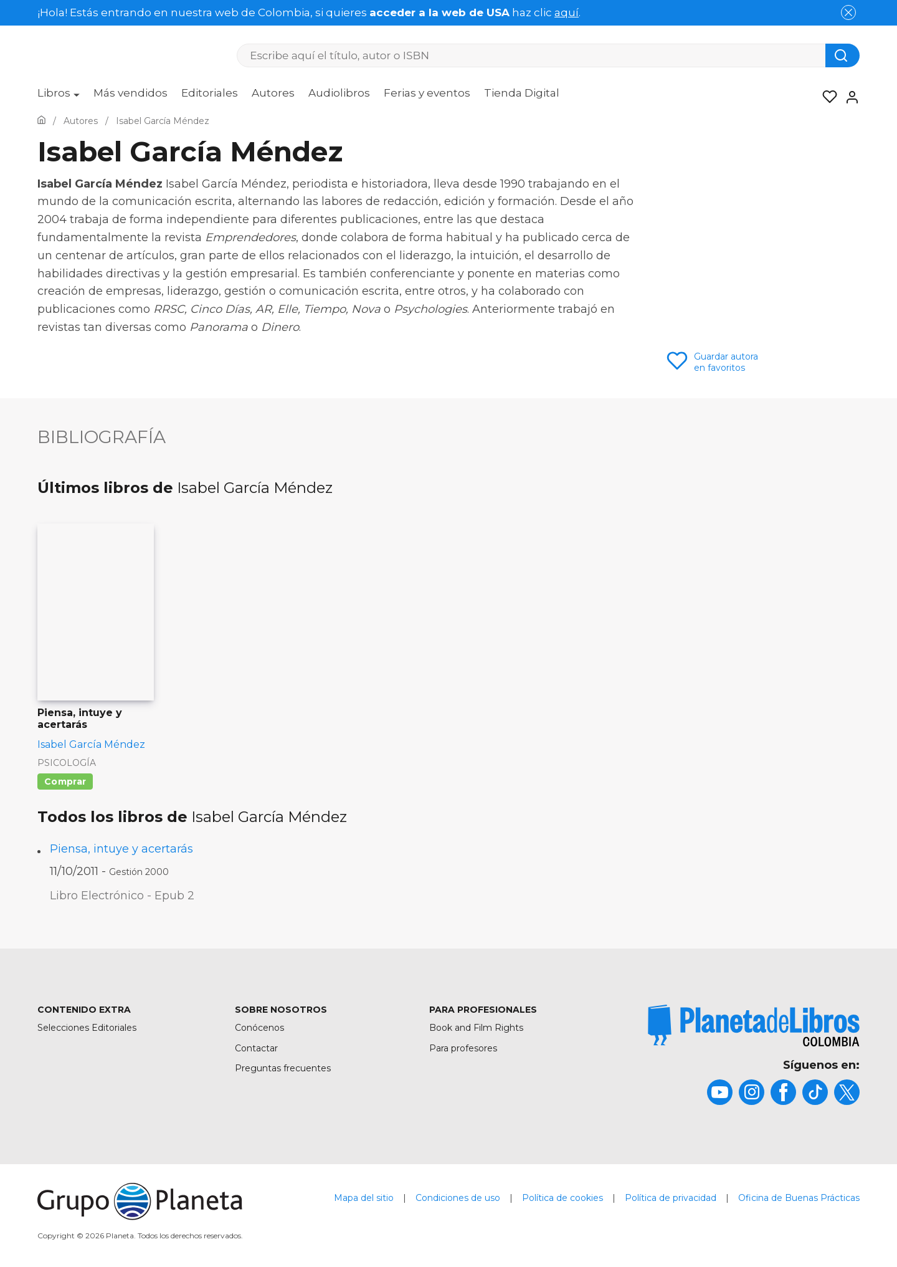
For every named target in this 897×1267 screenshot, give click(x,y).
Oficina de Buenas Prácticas (799, 1197)
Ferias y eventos (427, 93)
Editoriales (209, 93)
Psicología (66, 762)
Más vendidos (130, 93)
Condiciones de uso (457, 1197)
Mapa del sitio (364, 1197)
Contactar (256, 1048)
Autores (273, 93)
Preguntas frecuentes (283, 1068)
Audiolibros (339, 93)
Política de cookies (562, 1197)
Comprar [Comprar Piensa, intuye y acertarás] (65, 781)
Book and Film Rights (476, 1027)
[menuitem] (58, 97)
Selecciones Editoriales (86, 1027)
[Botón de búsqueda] (842, 55)
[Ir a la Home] (41, 121)
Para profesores (463, 1048)
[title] (754, 1025)
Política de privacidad (670, 1197)
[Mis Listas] (826, 97)
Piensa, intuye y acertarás (121, 849)
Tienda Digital (521, 93)
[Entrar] (848, 97)
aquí (566, 12)
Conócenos (259, 1027)
